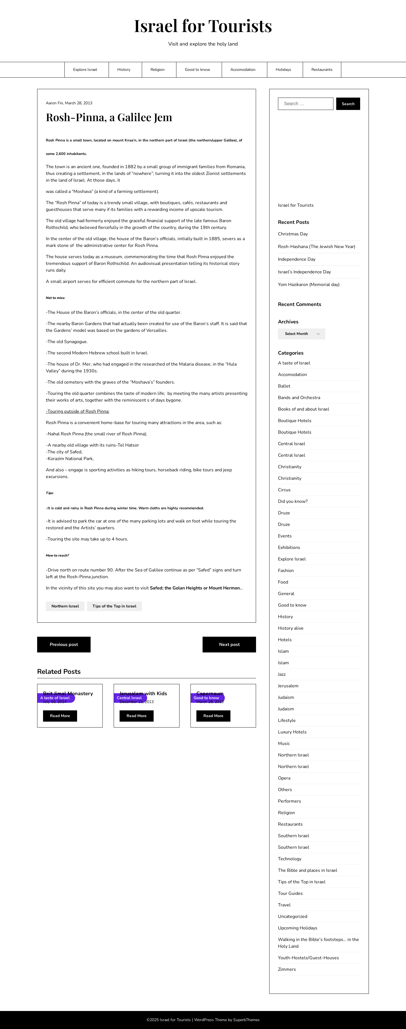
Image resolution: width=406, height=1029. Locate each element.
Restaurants (322, 69)
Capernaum (210, 693)
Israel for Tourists (203, 25)
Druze (284, 513)
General (286, 594)
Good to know (197, 69)
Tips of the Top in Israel (114, 606)
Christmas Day (293, 234)
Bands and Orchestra (299, 398)
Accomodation (242, 69)
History (123, 69)
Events (285, 536)
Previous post (64, 644)
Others (285, 790)
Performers (289, 801)
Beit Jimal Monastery (68, 693)
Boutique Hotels (294, 421)
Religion (158, 69)
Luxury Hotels (292, 732)
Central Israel (291, 444)
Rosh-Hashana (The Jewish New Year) (316, 247)
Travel (284, 905)
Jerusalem (288, 686)
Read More (60, 716)
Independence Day (296, 259)
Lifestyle (287, 720)
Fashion (286, 571)
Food (283, 582)
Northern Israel (65, 606)
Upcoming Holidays (297, 928)
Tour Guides (290, 893)
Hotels (285, 640)
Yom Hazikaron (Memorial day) (309, 285)
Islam (283, 651)
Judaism (286, 697)
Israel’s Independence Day (304, 272)
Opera (284, 778)
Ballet (284, 386)
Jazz (282, 674)
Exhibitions (289, 547)
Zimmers (287, 969)
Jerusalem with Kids (143, 693)
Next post (229, 644)
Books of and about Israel (303, 409)
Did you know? (293, 501)
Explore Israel (85, 69)
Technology (289, 859)
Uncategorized (292, 916)
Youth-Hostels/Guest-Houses (308, 958)
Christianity (289, 467)
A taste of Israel (294, 363)
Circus (284, 490)
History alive (291, 628)
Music (284, 743)
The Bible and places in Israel (307, 870)
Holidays (283, 69)
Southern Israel (293, 836)
